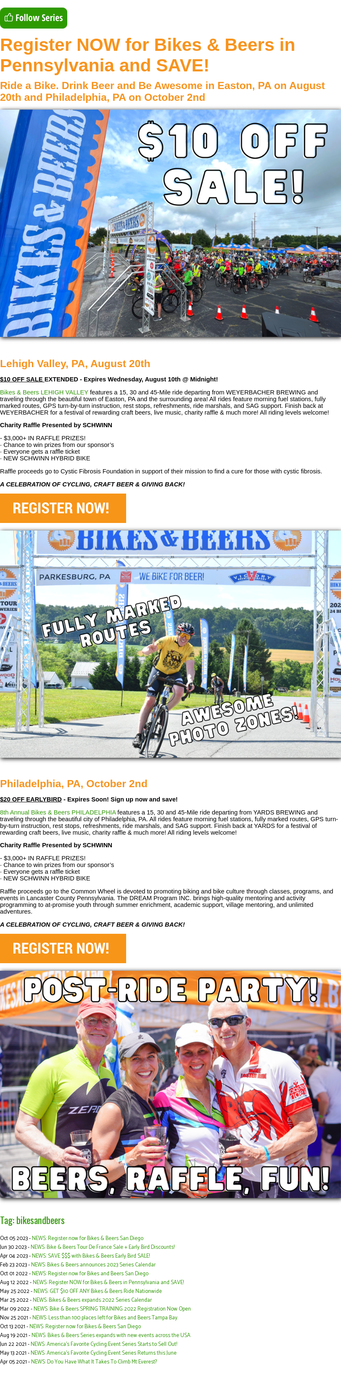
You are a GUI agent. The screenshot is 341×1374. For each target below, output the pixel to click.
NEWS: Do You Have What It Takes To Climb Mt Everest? (94, 1362)
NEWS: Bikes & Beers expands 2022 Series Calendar (92, 1300)
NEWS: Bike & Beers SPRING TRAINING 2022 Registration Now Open (112, 1309)
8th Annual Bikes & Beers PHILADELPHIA (58, 812)
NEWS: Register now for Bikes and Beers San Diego (90, 1273)
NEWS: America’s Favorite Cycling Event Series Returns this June (104, 1353)
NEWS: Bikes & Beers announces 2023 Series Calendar (93, 1265)
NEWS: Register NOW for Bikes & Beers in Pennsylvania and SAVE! (108, 1282)
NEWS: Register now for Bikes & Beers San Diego (87, 1238)
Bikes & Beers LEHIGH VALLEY (44, 392)
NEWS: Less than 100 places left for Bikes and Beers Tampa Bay (104, 1318)
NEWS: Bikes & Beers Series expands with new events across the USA (111, 1335)
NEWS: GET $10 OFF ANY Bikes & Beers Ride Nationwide (98, 1291)
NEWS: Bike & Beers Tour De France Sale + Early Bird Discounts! (102, 1247)
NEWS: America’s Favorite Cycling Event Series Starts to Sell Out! (104, 1344)
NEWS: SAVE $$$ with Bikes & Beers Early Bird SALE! (91, 1256)
